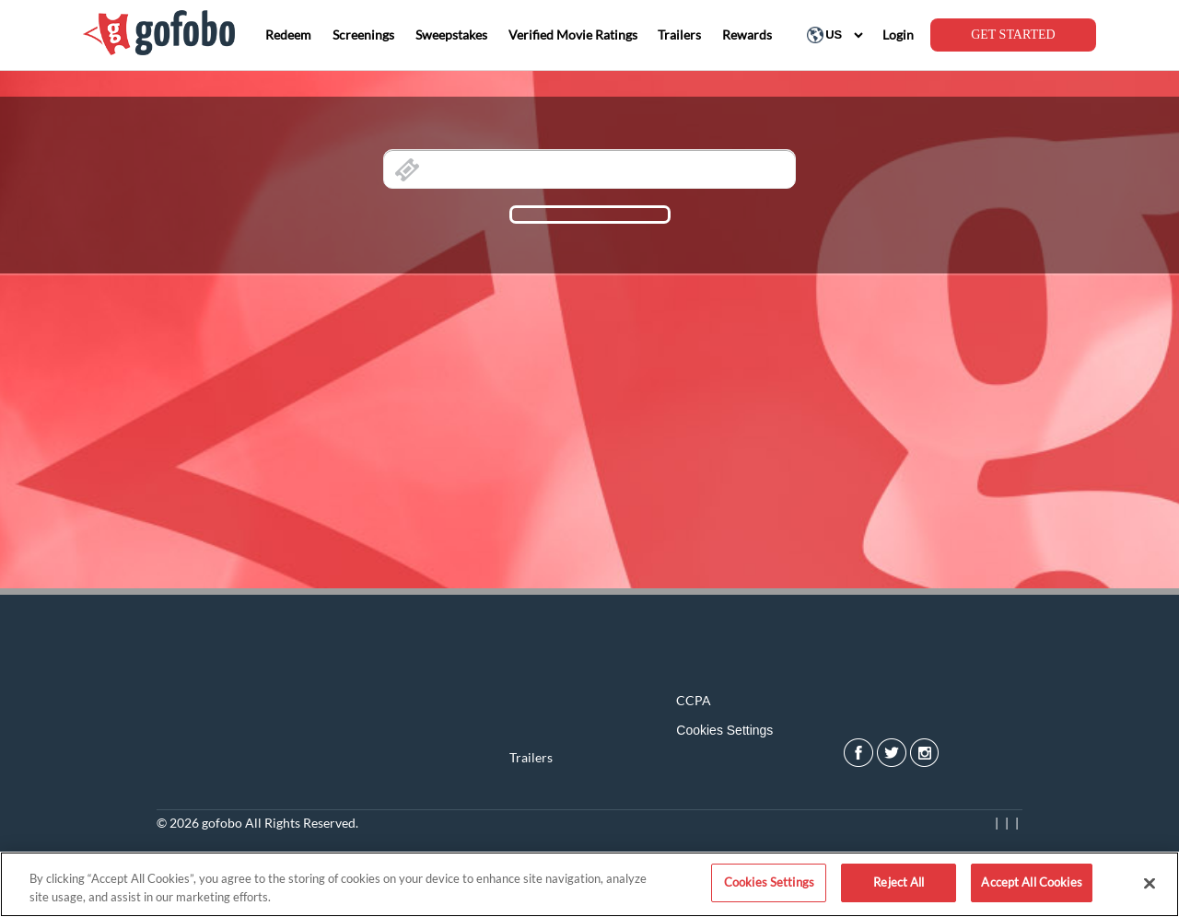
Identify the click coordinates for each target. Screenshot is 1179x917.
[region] (589, 884)
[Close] (1149, 883)
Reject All (898, 882)
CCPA (693, 700)
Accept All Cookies (1031, 882)
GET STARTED (1013, 34)
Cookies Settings (724, 730)
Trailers (531, 757)
